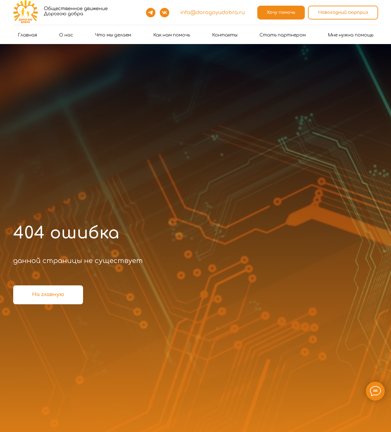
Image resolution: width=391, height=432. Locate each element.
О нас (66, 35)
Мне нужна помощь (350, 35)
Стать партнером (283, 35)
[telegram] (150, 12)
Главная (27, 35)
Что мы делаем (113, 35)
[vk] (164, 12)
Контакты (224, 35)
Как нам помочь (171, 35)
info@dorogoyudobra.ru (212, 12)
